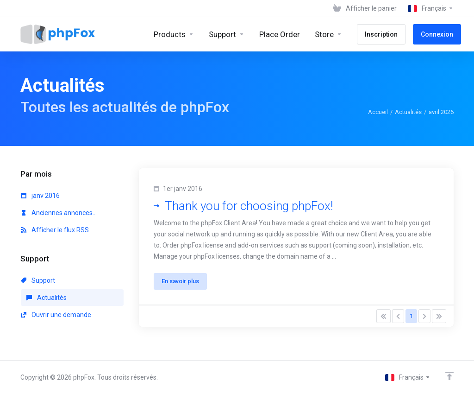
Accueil (378, 111)
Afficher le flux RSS (55, 230)
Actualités (408, 111)
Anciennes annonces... (59, 212)
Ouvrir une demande (56, 314)
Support (38, 280)
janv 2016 (40, 195)
